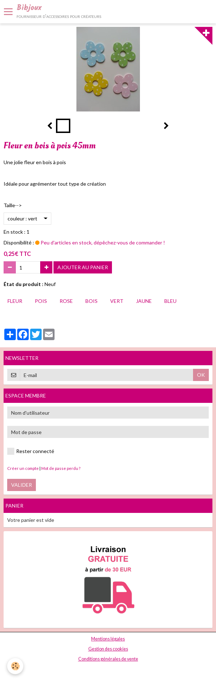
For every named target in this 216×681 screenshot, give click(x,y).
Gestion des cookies (108, 649)
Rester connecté (30, 451)
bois (91, 301)
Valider (21, 485)
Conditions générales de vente (108, 659)
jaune (144, 301)
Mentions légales (108, 639)
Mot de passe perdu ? (60, 468)
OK (201, 375)
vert (116, 301)
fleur (15, 301)
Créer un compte (23, 468)
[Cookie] (15, 666)
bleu (170, 301)
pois (41, 301)
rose (66, 301)
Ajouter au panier (82, 267)
